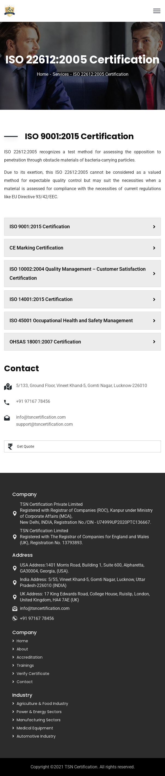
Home (42, 74)
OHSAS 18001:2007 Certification (82, 342)
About (22, 649)
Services (61, 74)
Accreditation (30, 657)
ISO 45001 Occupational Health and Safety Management (82, 320)
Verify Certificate (33, 673)
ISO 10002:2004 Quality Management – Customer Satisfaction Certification (82, 273)
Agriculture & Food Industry (42, 703)
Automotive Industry (36, 736)
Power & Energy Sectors (39, 711)
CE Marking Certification (82, 248)
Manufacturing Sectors (39, 720)
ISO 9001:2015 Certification (82, 226)
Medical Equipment (35, 728)
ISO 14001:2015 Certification (82, 299)
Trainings (25, 665)
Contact (25, 681)
